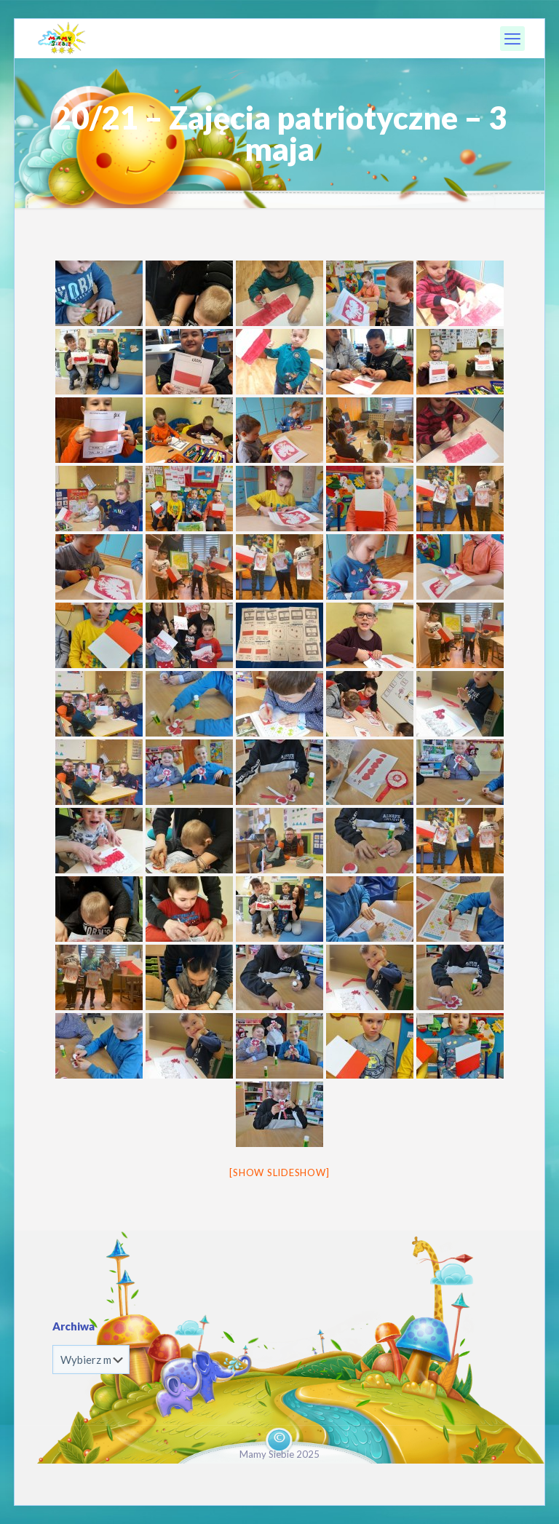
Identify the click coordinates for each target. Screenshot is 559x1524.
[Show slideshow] (279, 1172)
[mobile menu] (512, 38)
